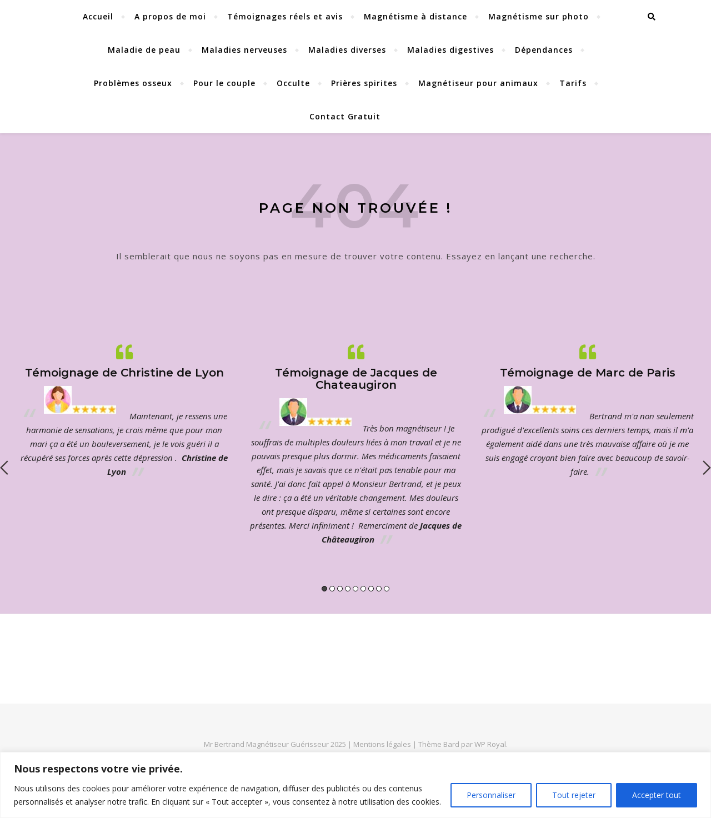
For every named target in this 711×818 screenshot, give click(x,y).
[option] (124, 410)
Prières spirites (364, 83)
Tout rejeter (573, 795)
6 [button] (363, 588)
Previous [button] (4, 467)
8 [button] (379, 588)
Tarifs (573, 83)
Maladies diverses (347, 49)
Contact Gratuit (344, 116)
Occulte (293, 83)
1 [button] (324, 588)
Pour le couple (224, 83)
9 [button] (386, 588)
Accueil (98, 16)
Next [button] (707, 467)
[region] (355, 785)
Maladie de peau (144, 49)
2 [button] (332, 588)
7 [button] (371, 588)
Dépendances (544, 49)
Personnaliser (491, 795)
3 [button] (340, 588)
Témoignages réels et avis (285, 16)
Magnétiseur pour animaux (478, 83)
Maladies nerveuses (244, 49)
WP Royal (490, 744)
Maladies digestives (450, 49)
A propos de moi (170, 16)
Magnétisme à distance (415, 16)
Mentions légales (383, 744)
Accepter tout (656, 795)
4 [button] (348, 588)
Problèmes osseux (133, 83)
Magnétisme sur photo (538, 16)
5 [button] (355, 588)
